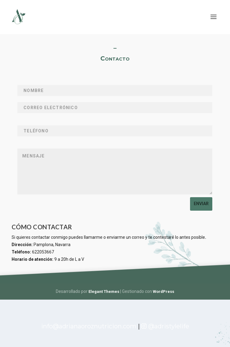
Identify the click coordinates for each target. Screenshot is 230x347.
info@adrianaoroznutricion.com (89, 326)
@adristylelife (165, 326)
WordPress (163, 291)
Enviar (201, 203)
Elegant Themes (103, 291)
